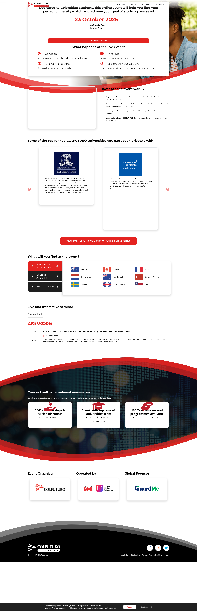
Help (133, 4)
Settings (144, 607)
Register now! (98, 40)
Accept (129, 607)
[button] (29, 176)
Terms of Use (147, 529)
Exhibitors (120, 4)
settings (112, 608)
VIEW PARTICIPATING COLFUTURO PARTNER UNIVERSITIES (98, 215)
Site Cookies (135, 529)
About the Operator (161, 529)
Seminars (145, 4)
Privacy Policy (123, 529)
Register (160, 4)
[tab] (45, 241)
